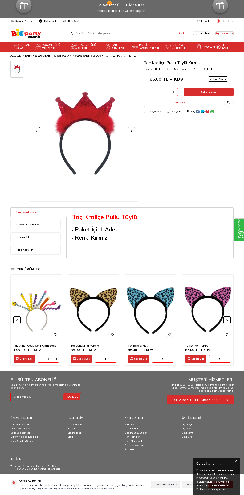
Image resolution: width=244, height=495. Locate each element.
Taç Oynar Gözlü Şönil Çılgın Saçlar (36, 345)
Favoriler (204, 20)
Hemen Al (181, 105)
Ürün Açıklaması (26, 212)
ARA (174, 33)
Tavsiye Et (174, 115)
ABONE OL (71, 396)
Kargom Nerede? (21, 21)
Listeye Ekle (152, 115)
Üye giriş (187, 428)
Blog (70, 436)
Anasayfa (16, 55)
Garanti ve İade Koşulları (24, 436)
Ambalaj (129, 449)
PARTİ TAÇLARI (62, 55)
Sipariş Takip (75, 432)
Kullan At (130, 424)
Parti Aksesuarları (135, 440)
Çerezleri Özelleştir (165, 484)
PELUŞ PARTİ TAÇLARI (88, 55)
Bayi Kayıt (71, 21)
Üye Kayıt (187, 424)
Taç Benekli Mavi (138, 345)
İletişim (71, 428)
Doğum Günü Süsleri (136, 432)
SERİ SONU (222, 46)
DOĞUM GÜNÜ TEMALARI (47, 46)
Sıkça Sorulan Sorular (22, 440)
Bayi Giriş (187, 436)
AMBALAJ (204, 47)
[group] (84, 130)
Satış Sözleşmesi (20, 432)
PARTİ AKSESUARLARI (145, 46)
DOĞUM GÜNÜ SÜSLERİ (83, 46)
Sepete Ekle (208, 93)
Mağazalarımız (76, 424)
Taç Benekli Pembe (196, 345)
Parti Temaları (132, 436)
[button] (36, 130)
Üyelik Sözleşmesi (20, 428)
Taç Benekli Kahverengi (85, 345)
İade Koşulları (24, 249)
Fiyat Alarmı (216, 79)
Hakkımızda (48, 21)
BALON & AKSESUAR (175, 46)
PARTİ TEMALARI (115, 46)
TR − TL (225, 21)
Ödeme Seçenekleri (28, 224)
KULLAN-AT (22, 46)
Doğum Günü (132, 428)
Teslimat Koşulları (20, 424)
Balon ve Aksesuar (135, 445)
